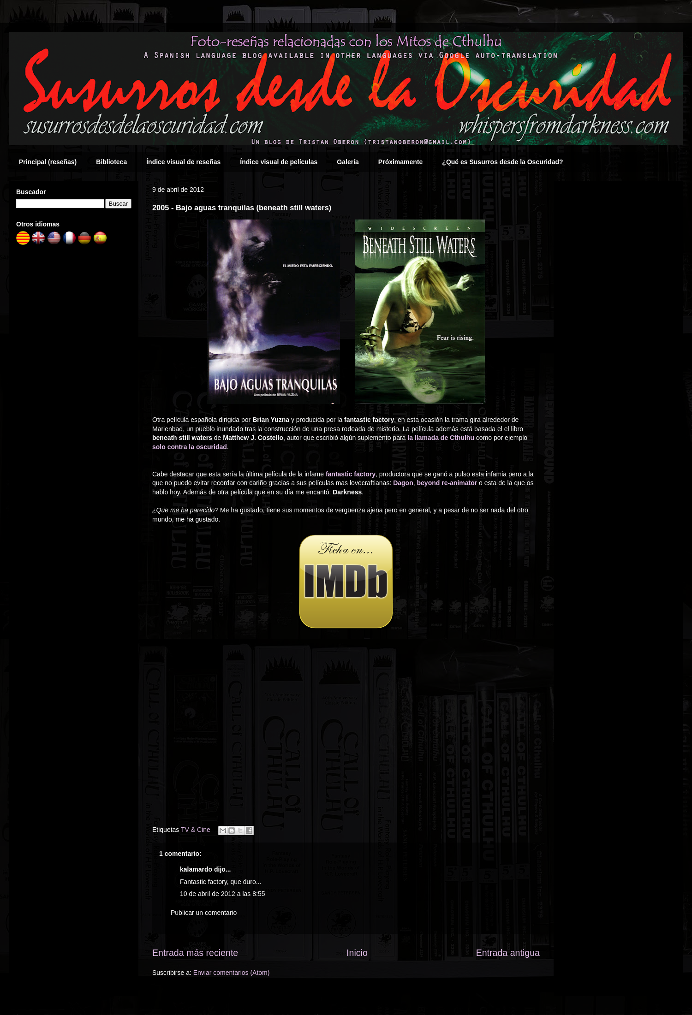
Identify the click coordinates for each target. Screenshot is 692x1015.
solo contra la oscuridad (189, 447)
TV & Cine (195, 829)
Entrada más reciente (195, 953)
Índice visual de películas (278, 162)
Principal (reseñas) (48, 162)
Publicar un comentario (204, 912)
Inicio (357, 953)
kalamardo (196, 869)
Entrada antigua (508, 953)
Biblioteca (111, 162)
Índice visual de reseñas (183, 162)
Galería (347, 162)
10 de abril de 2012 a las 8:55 (222, 893)
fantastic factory (351, 474)
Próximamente (400, 162)
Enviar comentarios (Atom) (231, 972)
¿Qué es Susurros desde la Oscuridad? (502, 162)
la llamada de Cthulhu (440, 437)
